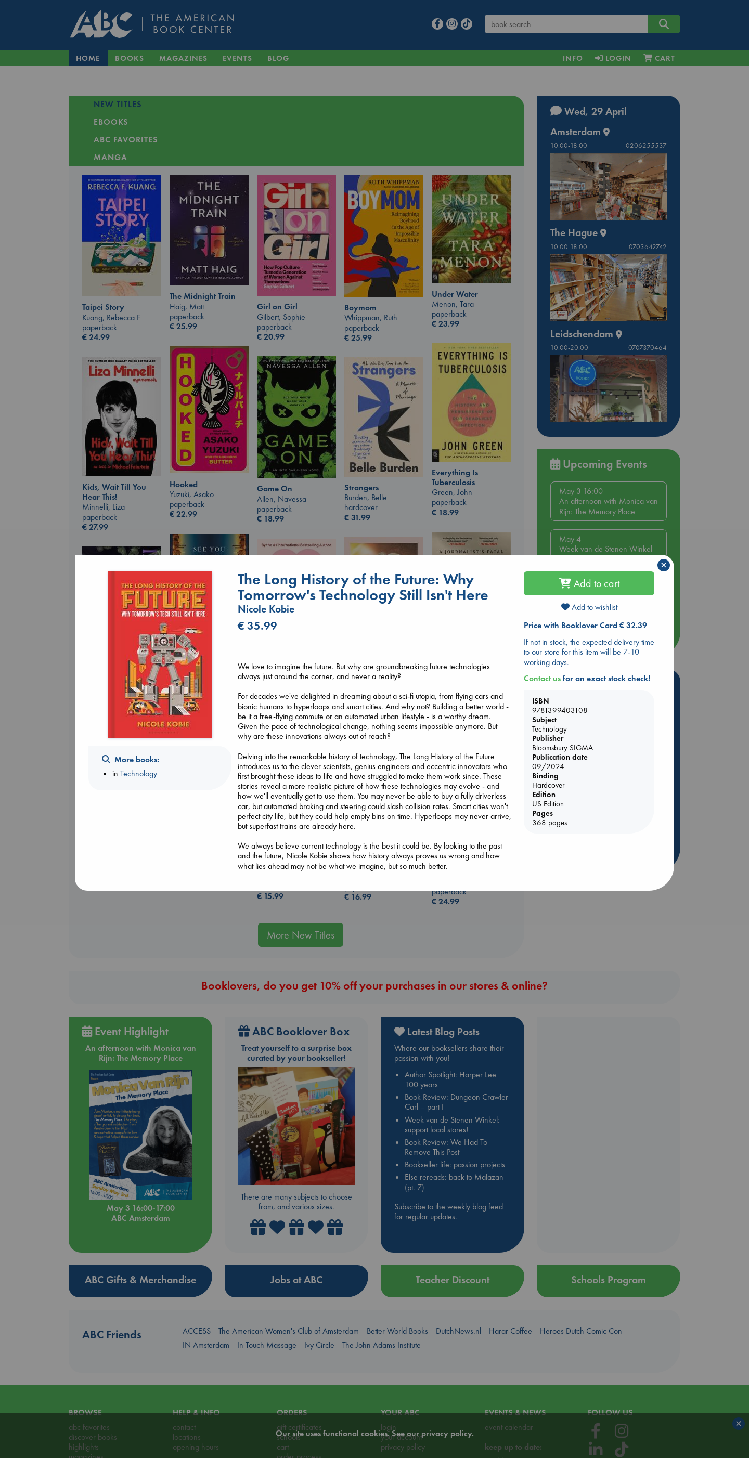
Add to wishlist (589, 607)
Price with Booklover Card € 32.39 (585, 625)
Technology (138, 773)
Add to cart (589, 583)
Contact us (542, 678)
